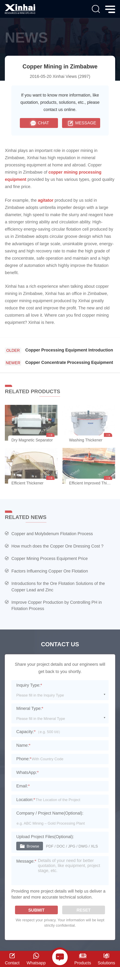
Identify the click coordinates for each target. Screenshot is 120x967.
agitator (45, 200)
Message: (26, 861)
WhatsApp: (27, 772)
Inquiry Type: (29, 685)
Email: (23, 785)
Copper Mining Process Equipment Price (49, 558)
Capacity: (26, 731)
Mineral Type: (29, 708)
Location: (25, 799)
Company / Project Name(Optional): (49, 813)
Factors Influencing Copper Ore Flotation (49, 571)
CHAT (39, 123)
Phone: (23, 758)
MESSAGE (81, 123)
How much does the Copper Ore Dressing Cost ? (57, 546)
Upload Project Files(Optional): (45, 836)
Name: (23, 745)
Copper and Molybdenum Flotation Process (52, 533)
